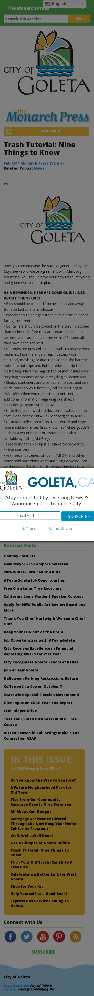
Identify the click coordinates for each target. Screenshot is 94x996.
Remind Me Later (60, 528)
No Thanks (29, 528)
